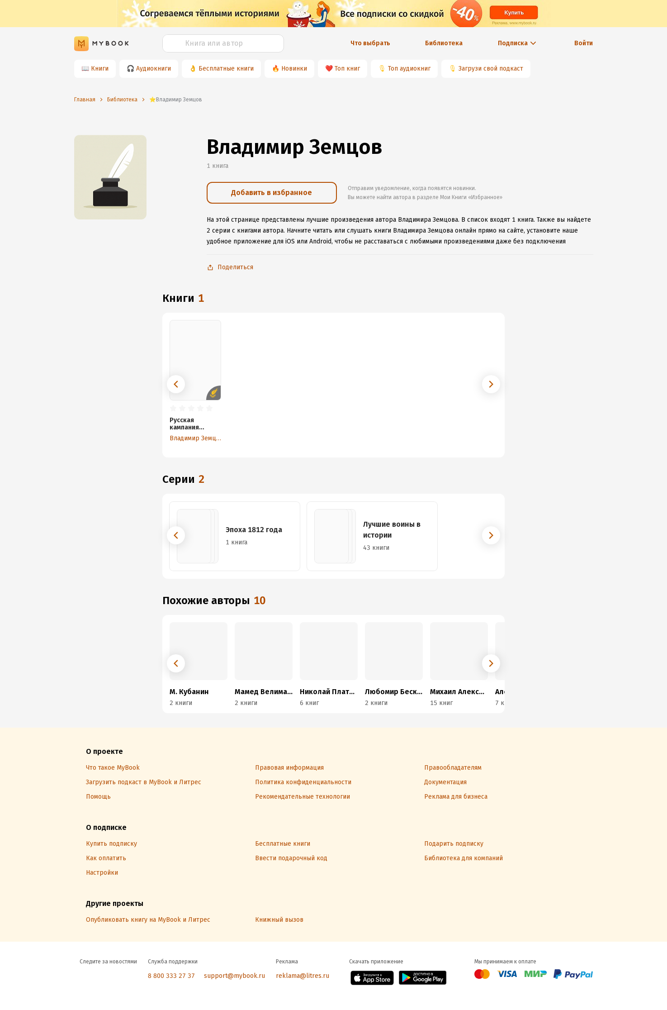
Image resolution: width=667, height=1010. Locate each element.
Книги (100, 68)
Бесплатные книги (226, 68)
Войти (583, 43)
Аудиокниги (153, 68)
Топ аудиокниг (409, 68)
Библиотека (444, 43)
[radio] (173, 408)
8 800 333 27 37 (171, 976)
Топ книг (347, 68)
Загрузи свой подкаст (491, 68)
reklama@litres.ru (302, 976)
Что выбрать (370, 43)
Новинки (294, 68)
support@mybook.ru (234, 976)
